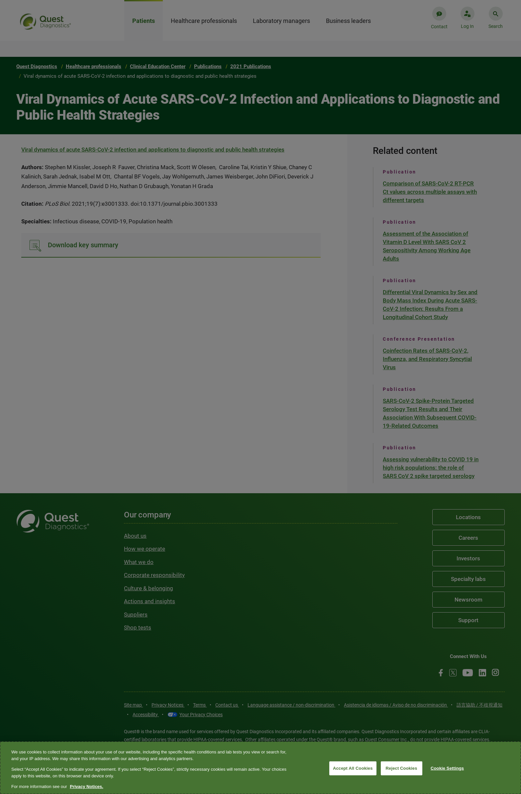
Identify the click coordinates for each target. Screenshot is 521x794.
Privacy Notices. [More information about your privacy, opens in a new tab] (86, 786)
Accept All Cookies (353, 768)
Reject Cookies (401, 768)
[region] (260, 767)
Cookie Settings (447, 768)
